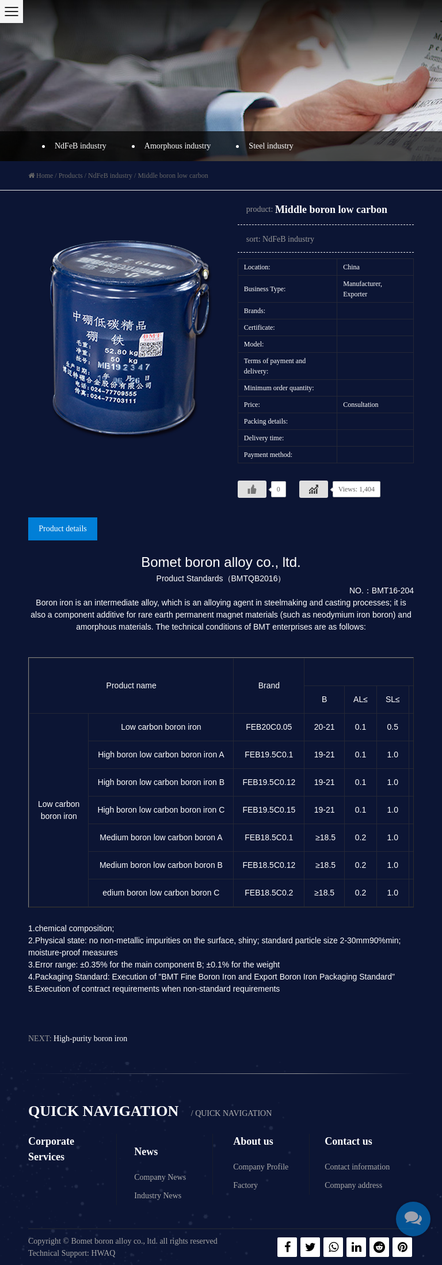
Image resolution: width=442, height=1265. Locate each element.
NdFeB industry (78, 146)
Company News (160, 1177)
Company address (353, 1185)
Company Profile (260, 1167)
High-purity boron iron (90, 1038)
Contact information (357, 1167)
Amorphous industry (175, 146)
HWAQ (103, 1253)
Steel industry (268, 146)
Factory (245, 1185)
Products (71, 176)
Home (44, 176)
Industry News (157, 1195)
